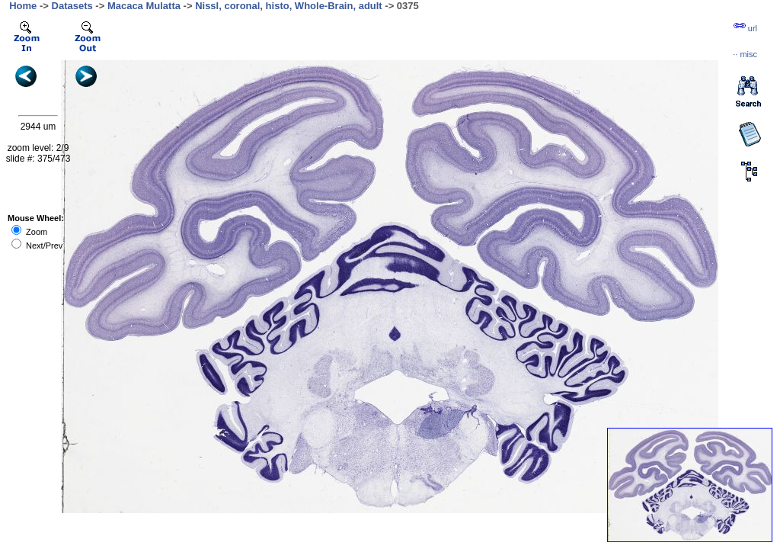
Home (23, 5)
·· (745, 54)
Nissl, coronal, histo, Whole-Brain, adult (288, 5)
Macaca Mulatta (144, 5)
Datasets (72, 5)
